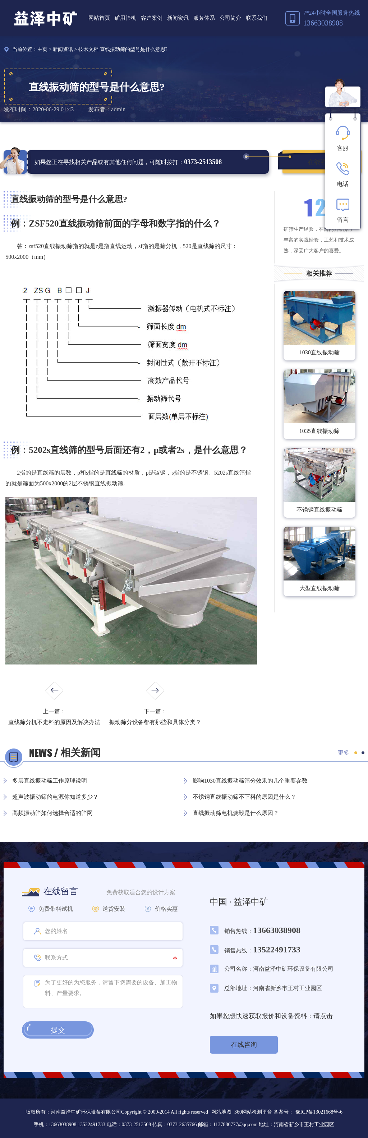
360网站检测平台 (253, 1112)
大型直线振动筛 (319, 588)
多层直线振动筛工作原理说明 (49, 781)
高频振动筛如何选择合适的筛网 (52, 813)
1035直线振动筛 (319, 431)
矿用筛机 (125, 18)
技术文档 (88, 49)
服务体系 (204, 18)
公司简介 (230, 18)
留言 (343, 210)
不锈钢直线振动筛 (319, 510)
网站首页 (99, 18)
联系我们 (256, 18)
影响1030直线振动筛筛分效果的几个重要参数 (250, 781)
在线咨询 (321, 161)
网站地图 (221, 1112)
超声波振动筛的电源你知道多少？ (55, 797)
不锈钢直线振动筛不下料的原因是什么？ (244, 797)
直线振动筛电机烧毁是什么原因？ (236, 813)
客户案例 (151, 18)
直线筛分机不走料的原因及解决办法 (54, 722)
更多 (343, 753)
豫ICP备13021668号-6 (318, 1112)
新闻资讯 (178, 18)
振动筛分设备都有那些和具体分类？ (155, 722)
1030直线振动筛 (319, 352)
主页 (42, 49)
